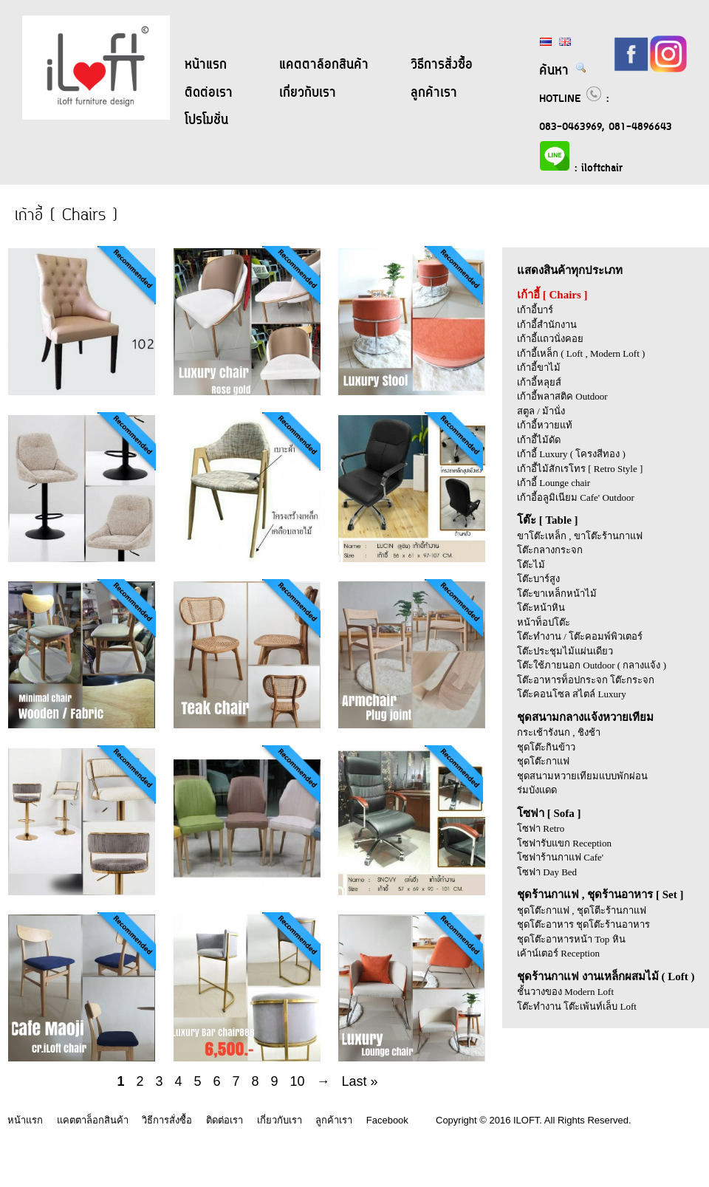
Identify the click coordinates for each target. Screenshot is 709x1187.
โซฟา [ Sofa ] (549, 813)
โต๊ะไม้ (531, 564)
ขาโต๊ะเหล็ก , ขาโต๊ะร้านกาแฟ (580, 535)
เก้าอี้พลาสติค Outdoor (562, 396)
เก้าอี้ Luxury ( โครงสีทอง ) (571, 453)
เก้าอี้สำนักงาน (547, 324)
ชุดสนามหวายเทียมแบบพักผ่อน (582, 775)
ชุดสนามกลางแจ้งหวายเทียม (585, 717)
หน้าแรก (206, 65)
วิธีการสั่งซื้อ (442, 65)
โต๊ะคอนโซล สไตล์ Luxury (571, 693)
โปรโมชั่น (206, 120)
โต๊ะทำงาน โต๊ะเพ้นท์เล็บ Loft (577, 1006)
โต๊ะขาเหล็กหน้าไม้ (557, 593)
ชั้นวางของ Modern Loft (565, 991)
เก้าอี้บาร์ (535, 309)
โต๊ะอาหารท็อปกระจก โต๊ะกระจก (585, 679)
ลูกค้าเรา (434, 93)
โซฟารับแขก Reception (564, 843)
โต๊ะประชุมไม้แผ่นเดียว (565, 651)
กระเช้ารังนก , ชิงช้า (558, 732)
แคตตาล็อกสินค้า (324, 65)
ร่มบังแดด (537, 790)
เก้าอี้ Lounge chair (553, 482)
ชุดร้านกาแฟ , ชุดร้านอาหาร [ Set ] (600, 894)
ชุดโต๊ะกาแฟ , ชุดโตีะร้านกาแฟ (581, 910)
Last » (360, 1081)
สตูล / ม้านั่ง (541, 411)
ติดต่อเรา (209, 93)
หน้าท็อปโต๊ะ (543, 622)
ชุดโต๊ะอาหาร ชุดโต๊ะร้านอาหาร (583, 924)
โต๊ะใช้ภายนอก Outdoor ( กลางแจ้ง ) (591, 665)
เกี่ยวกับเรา (307, 93)
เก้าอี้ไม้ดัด (539, 439)
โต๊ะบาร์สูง (538, 578)
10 (297, 1081)
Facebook (387, 1120)
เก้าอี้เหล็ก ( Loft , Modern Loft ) (581, 353)
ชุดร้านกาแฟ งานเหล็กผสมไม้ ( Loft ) (606, 976)
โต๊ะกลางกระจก (550, 549)
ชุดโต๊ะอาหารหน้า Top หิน (571, 939)
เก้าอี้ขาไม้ (539, 367)
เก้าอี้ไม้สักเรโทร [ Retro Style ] (580, 468)
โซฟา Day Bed (547, 872)
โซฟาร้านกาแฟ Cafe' (560, 857)
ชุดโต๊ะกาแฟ (543, 761)
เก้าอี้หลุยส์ (539, 382)
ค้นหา (563, 71)
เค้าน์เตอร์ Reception (558, 953)
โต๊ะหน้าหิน (541, 607)
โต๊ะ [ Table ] (547, 520)
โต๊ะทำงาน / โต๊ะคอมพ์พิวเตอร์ (580, 636)
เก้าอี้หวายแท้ (544, 425)
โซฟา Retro (540, 828)
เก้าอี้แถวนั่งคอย (550, 338)
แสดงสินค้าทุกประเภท (570, 270)
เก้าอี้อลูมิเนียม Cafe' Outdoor (575, 497)
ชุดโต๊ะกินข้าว (546, 747)
